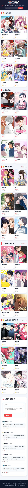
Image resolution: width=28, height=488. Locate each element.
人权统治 (17, 389)
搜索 (20, 8)
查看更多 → (24, 320)
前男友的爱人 (18, 211)
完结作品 (24, 5)
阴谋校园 (4, 341)
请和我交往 (4, 264)
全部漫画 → (24, 243)
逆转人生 (4, 235)
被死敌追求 (4, 365)
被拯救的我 (17, 235)
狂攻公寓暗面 (5, 111)
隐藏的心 (17, 135)
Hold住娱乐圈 (18, 159)
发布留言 (8, 415)
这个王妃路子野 (5, 211)
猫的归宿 (4, 389)
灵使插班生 (17, 58)
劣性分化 (17, 288)
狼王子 (16, 187)
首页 (3, 5)
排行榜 (16, 5)
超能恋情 (17, 341)
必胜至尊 (4, 58)
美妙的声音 (17, 264)
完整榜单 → (24, 166)
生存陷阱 (17, 111)
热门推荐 (7, 5)
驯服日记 (17, 312)
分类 (20, 5)
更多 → (25, 13)
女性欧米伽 (4, 159)
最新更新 (12, 5)
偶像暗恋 (4, 187)
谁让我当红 (17, 34)
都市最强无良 (5, 34)
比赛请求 (4, 288)
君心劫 (16, 82)
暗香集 (16, 365)
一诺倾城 (4, 82)
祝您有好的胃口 (5, 312)
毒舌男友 (4, 135)
